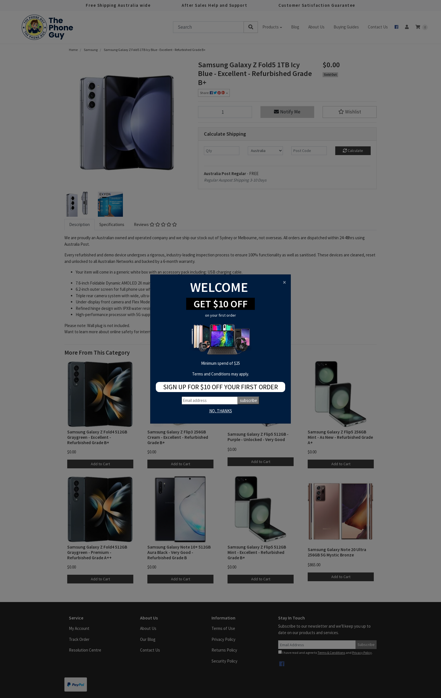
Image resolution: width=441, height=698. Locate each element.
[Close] (284, 282)
